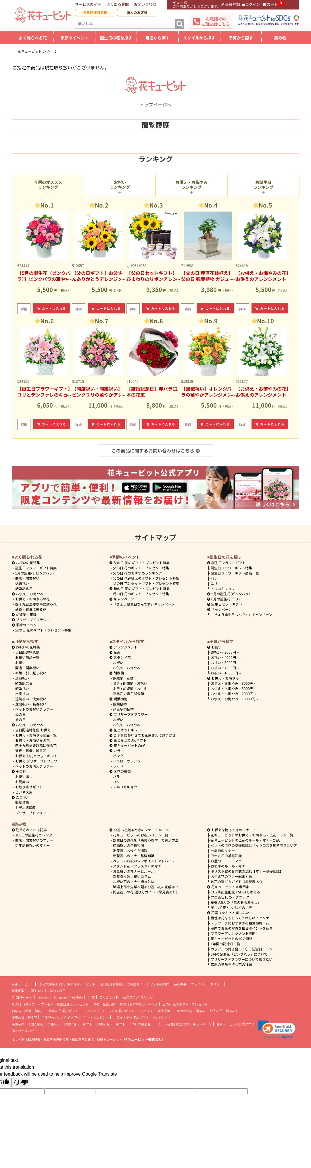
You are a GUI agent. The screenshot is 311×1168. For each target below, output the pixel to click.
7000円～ (225, 667)
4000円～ (225, 657)
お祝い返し (23, 776)
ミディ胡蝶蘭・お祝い (130, 683)
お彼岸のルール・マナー (230, 865)
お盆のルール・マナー (228, 860)
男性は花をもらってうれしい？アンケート (243, 917)
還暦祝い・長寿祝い (30, 703)
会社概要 (180, 984)
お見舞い (22, 781)
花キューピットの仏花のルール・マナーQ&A (245, 840)
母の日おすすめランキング (139, 1004)
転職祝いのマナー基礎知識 (133, 855)
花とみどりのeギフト (128, 740)
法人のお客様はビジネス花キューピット (67, 984)
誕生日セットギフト (224, 604)
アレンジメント (124, 646)
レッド (118, 766)
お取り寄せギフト (29, 786)
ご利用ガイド (136, 984)
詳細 (24, 309)
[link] (277, 1030)
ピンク (118, 755)
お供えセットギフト (111, 1024)
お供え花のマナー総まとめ (231, 876)
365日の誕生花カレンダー (35, 834)
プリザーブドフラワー (31, 619)
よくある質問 (117, 4)
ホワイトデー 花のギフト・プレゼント (141, 1017)
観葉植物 (22, 802)
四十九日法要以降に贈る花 (36, 604)
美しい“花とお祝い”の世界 (231, 907)
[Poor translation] (21, 1082)
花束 (115, 652)
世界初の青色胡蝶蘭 (128, 693)
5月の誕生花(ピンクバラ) (34, 572)
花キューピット (23, 984)
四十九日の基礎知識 (226, 855)
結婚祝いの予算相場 (128, 845)
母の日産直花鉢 (104, 1004)
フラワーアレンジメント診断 (233, 933)
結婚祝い (22, 688)
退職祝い (22, 583)
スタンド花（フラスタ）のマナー (139, 865)
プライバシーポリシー (207, 984)
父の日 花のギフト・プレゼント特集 (43, 629)
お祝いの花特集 (28, 562)
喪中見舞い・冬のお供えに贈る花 (181, 1011)
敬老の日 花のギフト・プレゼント (73, 1011)
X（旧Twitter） (22, 997)
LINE (91, 997)
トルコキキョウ (223, 588)
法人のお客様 (137, 12)
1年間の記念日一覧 (225, 943)
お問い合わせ (145, 4)
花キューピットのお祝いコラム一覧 (140, 834)
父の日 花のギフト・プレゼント (185, 1004)
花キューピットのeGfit (129, 745)
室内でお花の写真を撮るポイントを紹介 (242, 928)
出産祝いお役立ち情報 (130, 850)
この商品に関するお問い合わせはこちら (156, 450)
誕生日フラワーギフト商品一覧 (235, 572)
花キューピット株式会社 (143, 1039)
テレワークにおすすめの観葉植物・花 (240, 922)
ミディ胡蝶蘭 (25, 807)
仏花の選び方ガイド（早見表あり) (237, 881)
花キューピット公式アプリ (235, 1024)
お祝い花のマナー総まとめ (133, 881)
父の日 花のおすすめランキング (137, 572)
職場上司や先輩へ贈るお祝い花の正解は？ (145, 886)
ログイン (251, 4)
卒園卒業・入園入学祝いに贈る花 (35, 1024)
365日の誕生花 (140, 1024)
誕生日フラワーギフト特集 (36, 567)
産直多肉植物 (123, 709)
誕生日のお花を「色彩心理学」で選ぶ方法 (145, 840)
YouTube (77, 997)
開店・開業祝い (27, 578)
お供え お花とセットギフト (36, 755)
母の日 (20, 714)
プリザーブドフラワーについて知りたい (241, 959)
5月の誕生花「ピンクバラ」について (239, 954)
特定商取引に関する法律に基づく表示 (39, 990)
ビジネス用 (23, 792)
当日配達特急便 (95, 12)
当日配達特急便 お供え (33, 729)
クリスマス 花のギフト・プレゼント (127, 1011)
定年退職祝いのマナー (32, 845)
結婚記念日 (23, 588)
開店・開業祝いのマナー (34, 840)
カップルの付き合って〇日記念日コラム (241, 948)
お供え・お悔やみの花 (32, 598)
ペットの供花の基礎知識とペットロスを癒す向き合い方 (254, 845)
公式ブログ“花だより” (138, 997)
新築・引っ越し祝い (30, 672)
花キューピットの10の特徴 (232, 938)
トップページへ (155, 101)
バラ (214, 578)
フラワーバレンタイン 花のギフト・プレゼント (75, 1017)
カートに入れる (51, 308)
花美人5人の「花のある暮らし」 (236, 902)
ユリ (214, 583)
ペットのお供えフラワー (34, 766)
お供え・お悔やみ (29, 593)
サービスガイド (88, 4)
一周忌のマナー (223, 850)
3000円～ (225, 652)
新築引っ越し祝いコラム (132, 876)
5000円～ (225, 662)
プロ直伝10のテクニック (230, 897)
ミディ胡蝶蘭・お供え (130, 688)
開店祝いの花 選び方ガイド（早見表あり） (146, 891)
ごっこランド (108, 997)
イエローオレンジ (127, 760)
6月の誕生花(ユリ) (223, 598)
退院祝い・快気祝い (30, 698)
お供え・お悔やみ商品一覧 (36, 735)
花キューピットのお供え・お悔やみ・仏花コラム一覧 (252, 834)
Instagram (60, 997)
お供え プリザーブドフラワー (38, 760)
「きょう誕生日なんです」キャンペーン (143, 604)
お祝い (20, 662)
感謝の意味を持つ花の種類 (231, 964)
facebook (43, 997)
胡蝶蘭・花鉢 (24, 614)
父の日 (20, 719)
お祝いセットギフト (78, 1024)
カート (270, 4)
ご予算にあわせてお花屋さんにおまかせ (143, 735)
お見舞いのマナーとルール (133, 871)
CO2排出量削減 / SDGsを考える (235, 891)
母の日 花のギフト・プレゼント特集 (141, 593)
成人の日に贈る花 (222, 1011)
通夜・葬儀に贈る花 (30, 609)
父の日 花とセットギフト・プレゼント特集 (146, 583)
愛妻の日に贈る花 (24, 1017)
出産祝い (22, 693)
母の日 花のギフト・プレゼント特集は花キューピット (50, 1004)
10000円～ (226, 672)
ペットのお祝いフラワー (34, 709)
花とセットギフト (125, 729)
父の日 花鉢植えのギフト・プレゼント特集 (146, 578)
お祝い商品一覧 (27, 657)
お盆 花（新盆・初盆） (28, 1011)
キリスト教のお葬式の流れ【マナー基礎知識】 (247, 871)
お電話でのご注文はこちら (216, 21)
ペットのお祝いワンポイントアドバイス (144, 860)
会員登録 (230, 4)
